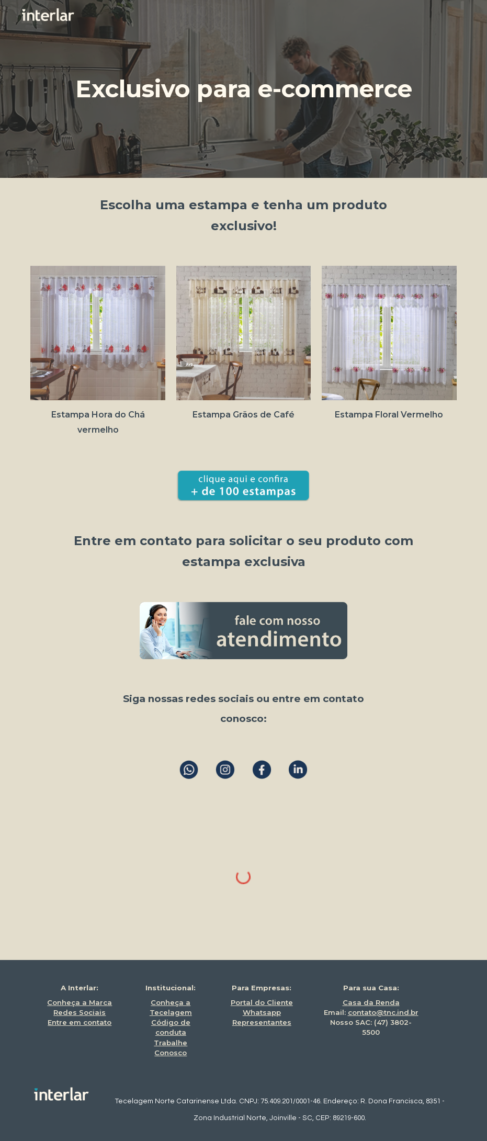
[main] (243, 89)
